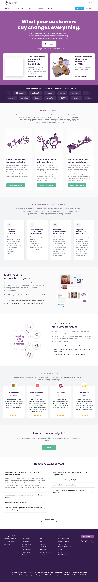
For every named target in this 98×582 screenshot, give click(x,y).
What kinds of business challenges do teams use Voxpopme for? (73, 473)
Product (8, 8)
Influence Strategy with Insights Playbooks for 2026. (83, 60)
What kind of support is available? (73, 485)
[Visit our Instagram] (92, 541)
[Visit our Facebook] (89, 541)
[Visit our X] (85, 541)
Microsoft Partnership (64, 547)
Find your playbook (82, 76)
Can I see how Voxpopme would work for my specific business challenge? (25, 509)
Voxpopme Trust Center (79, 572)
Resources (43, 549)
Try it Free (80, 8)
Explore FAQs (49, 519)
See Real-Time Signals (46, 185)
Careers (60, 549)
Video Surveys (26, 539)
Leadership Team (63, 541)
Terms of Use (39, 572)
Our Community (9, 541)
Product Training (45, 552)
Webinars (42, 555)
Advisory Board (62, 544)
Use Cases (20, 8)
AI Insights (25, 547)
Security (67, 572)
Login (89, 3)
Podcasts (42, 544)
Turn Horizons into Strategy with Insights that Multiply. (36, 60)
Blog (41, 541)
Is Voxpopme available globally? (73, 480)
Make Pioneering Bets (77, 185)
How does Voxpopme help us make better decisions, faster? (25, 496)
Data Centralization (28, 549)
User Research (26, 541)
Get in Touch (62, 555)
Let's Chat (89, 8)
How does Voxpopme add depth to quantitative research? (73, 491)
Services (24, 555)
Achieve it (49, 447)
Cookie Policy (48, 572)
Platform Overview (10, 539)
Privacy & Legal (59, 572)
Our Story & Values (64, 539)
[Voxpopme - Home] (10, 3)
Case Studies (43, 547)
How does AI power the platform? (25, 502)
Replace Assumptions (15, 185)
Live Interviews (26, 544)
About (40, 8)
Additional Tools (26, 552)
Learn (30, 8)
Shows (41, 539)
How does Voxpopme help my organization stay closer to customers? (25, 473)
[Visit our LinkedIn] (82, 541)
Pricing (50, 8)
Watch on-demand (35, 76)
